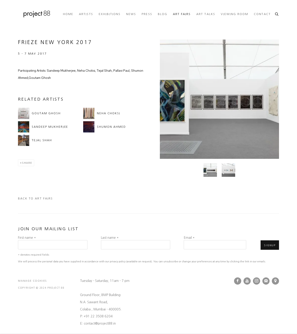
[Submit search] (277, 14)
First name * (27, 237)
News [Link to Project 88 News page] (131, 14)
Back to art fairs (35, 198)
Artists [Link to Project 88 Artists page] (86, 14)
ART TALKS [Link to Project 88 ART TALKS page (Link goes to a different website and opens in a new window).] (205, 14)
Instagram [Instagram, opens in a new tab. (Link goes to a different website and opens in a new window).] (256, 281)
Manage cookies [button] (32, 280)
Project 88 (36, 14)
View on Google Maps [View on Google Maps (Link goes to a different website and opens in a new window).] (275, 281)
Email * (189, 237)
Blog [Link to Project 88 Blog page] (162, 14)
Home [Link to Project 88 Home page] (68, 14)
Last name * (110, 237)
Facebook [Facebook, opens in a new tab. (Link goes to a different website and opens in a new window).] (237, 281)
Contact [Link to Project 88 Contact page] (262, 14)
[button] (210, 170)
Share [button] (27, 162)
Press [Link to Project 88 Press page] (147, 14)
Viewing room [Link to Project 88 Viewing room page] (234, 14)
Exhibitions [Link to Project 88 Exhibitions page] (110, 14)
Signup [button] (270, 245)
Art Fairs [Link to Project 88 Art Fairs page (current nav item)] (182, 14)
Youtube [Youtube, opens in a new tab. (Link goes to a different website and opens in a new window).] (247, 281)
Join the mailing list (266, 281)
